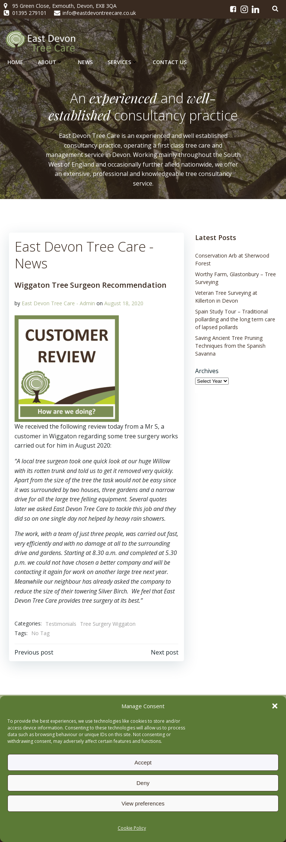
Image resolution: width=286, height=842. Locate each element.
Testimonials (60, 623)
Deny (142, 783)
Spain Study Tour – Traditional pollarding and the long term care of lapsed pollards (235, 319)
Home (15, 62)
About (50, 62)
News (85, 62)
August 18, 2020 (123, 303)
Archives (207, 371)
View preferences (143, 803)
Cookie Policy (132, 828)
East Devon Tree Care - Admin (58, 303)
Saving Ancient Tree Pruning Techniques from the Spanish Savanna (230, 345)
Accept (143, 762)
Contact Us (170, 62)
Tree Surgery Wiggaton (108, 623)
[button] (275, 706)
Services (123, 62)
